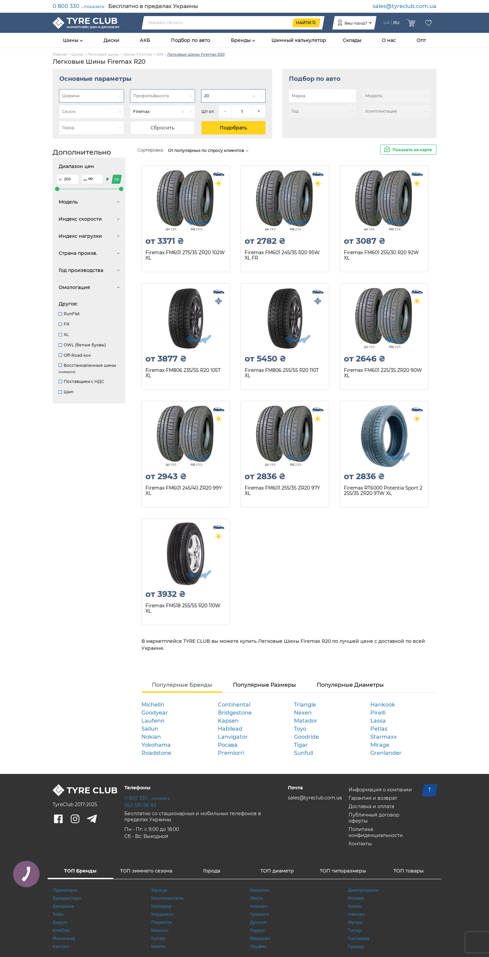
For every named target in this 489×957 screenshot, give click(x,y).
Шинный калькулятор (298, 40)
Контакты (360, 844)
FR (64, 324)
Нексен (356, 914)
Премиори (65, 890)
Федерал (260, 938)
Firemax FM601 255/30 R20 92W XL (381, 255)
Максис (160, 930)
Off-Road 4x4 (75, 355)
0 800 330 (78, 6)
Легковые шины (103, 54)
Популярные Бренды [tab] (182, 685)
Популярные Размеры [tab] (264, 685)
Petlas (378, 729)
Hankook (382, 704)
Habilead (230, 729)
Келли (158, 946)
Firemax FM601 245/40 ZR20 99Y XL (183, 490)
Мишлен (259, 890)
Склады (352, 40)
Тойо (58, 914)
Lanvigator (233, 737)
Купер (158, 938)
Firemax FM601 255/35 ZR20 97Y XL (282, 490)
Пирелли (161, 922)
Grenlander (386, 753)
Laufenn (153, 721)
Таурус (257, 930)
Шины (71, 40)
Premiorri (231, 753)
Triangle (305, 704)
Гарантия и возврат (373, 798)
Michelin (152, 704)
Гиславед (358, 938)
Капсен (61, 946)
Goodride (306, 737)
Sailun (149, 729)
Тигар (354, 930)
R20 (159, 54)
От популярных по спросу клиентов (208, 150)
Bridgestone (235, 713)
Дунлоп (258, 922)
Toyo (300, 729)
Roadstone (156, 753)
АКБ (145, 40)
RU (396, 22)
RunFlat (69, 313)
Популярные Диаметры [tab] (350, 685)
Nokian (151, 737)
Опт (421, 40)
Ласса (256, 898)
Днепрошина (363, 890)
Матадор (161, 906)
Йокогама (64, 938)
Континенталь (167, 898)
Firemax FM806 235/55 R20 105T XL (183, 373)
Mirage (379, 745)
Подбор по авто (190, 40)
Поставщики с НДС (81, 381)
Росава (227, 745)
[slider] (57, 189)
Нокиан (258, 906)
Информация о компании (380, 790)
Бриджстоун (67, 898)
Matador (305, 721)
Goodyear (154, 713)
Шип (66, 391)
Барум (60, 922)
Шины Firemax (137, 54)
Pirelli (377, 713)
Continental (234, 704)
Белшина (63, 906)
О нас (389, 40)
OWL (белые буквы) (82, 344)
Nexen (303, 713)
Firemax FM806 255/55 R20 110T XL (282, 373)
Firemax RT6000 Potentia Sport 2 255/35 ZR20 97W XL (383, 490)
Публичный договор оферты (374, 818)
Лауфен (258, 946)
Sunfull (303, 753)
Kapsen (228, 721)
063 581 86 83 (140, 805)
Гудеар (356, 946)
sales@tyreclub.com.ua (404, 6)
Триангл (259, 914)
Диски (111, 40)
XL (64, 334)
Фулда (355, 922)
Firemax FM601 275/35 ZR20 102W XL (185, 255)
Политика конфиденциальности (376, 832)
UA (386, 22)
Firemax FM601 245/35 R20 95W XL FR (282, 255)
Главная (60, 54)
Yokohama (156, 745)
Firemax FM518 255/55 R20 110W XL (183, 608)
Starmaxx (383, 737)
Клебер (61, 930)
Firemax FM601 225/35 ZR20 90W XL (383, 373)
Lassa (378, 721)
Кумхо (355, 906)
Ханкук (159, 890)
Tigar (301, 745)
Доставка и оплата (371, 806)
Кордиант (162, 914)
